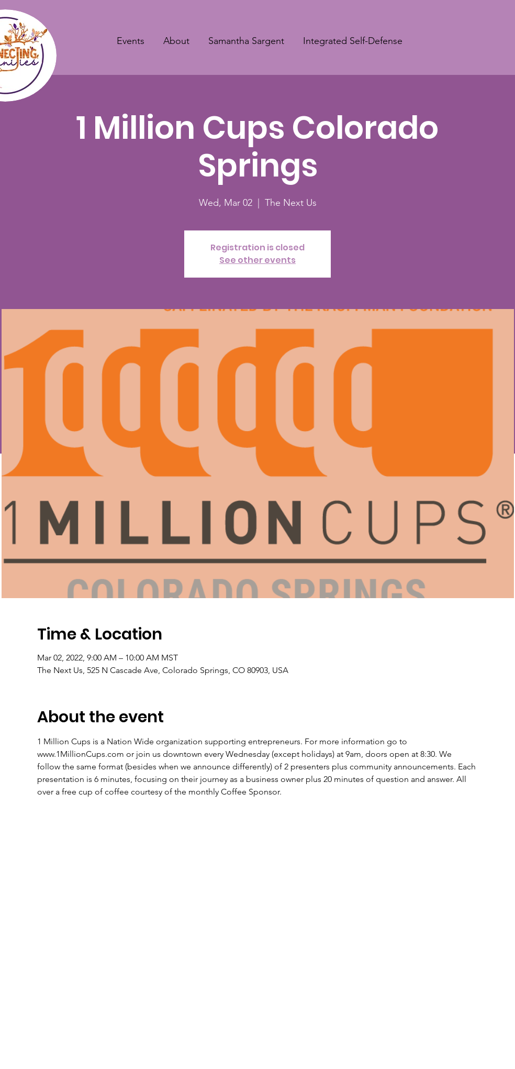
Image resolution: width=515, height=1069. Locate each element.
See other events (257, 260)
